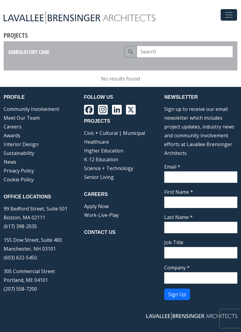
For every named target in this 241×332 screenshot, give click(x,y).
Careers (13, 126)
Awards (12, 135)
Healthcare (96, 142)
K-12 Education (101, 159)
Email (172, 166)
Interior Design (21, 144)
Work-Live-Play (101, 215)
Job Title (173, 242)
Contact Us (100, 232)
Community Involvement (31, 109)
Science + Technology (108, 168)
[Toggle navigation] (228, 15)
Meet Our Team (22, 118)
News (10, 162)
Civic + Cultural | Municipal (114, 133)
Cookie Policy (19, 179)
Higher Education (104, 150)
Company (177, 267)
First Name (178, 192)
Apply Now (96, 206)
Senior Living (99, 177)
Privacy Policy (19, 170)
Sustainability (19, 153)
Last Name (178, 217)
